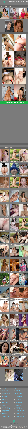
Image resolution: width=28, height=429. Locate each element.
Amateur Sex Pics (19, 408)
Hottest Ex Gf (4, 405)
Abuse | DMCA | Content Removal (18, 427)
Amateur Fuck (18, 405)
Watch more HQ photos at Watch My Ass (14, 102)
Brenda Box (17, 390)
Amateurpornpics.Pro (6, 404)
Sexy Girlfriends (5, 399)
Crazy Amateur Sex (19, 411)
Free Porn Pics (18, 399)
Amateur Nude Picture (19, 388)
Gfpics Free (18, 407)
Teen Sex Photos (5, 402)
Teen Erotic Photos (5, 411)
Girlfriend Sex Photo (20, 416)
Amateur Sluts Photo (5, 393)
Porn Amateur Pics (19, 404)
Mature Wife (4, 413)
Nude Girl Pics (18, 401)
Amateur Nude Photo (20, 410)
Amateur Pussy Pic (5, 414)
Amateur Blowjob (5, 410)
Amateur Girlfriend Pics (6, 408)
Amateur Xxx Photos (5, 388)
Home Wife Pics (19, 402)
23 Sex (16, 391)
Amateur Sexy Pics (5, 416)
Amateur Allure (18, 414)
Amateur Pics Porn (5, 390)
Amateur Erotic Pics (19, 393)
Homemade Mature (19, 396)
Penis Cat (4, 401)
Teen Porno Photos (5, 407)
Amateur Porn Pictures (20, 413)
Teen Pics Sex (4, 396)
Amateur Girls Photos (5, 391)
